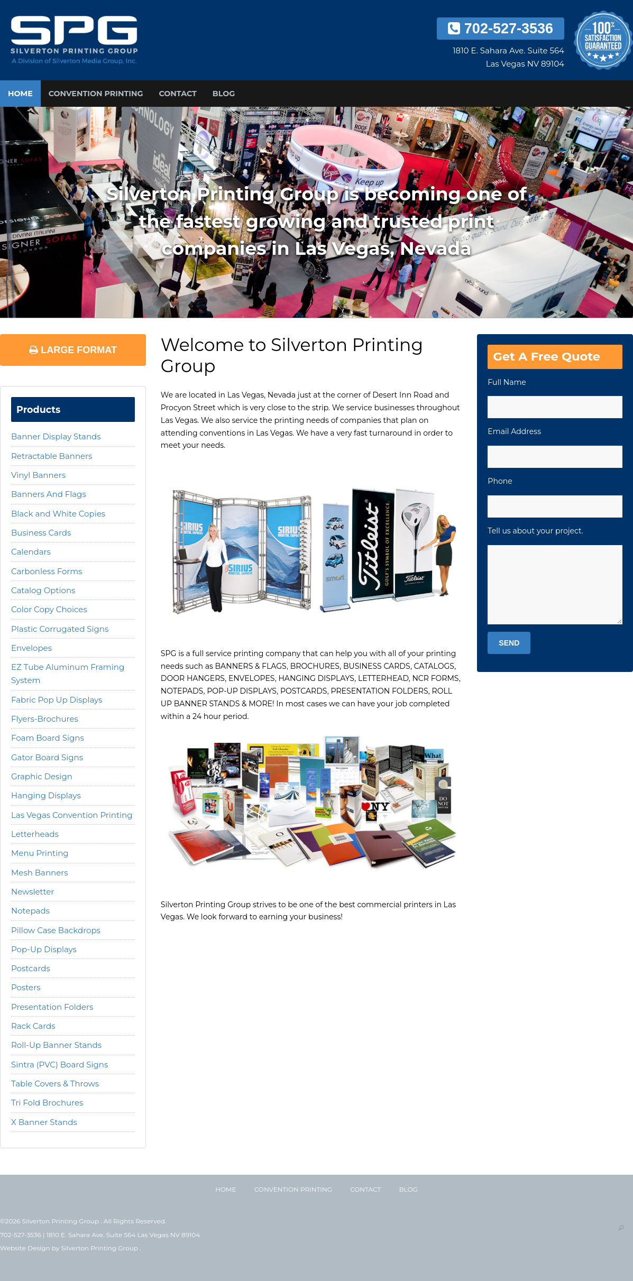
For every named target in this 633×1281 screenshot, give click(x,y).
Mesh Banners (39, 873)
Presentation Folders (52, 1007)
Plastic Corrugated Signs (59, 629)
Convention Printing (96, 93)
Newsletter (32, 892)
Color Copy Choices (49, 609)
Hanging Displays (46, 795)
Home (20, 93)
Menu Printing (40, 853)
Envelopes (31, 648)
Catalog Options (43, 590)
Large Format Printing (73, 355)
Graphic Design (41, 776)
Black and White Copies (58, 514)
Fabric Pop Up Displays (56, 700)
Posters (25, 987)
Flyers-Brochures (44, 719)
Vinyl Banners (38, 475)
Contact (177, 93)
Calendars (31, 552)
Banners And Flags (48, 494)
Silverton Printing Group (100, 1248)
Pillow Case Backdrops (55, 930)
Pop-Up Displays (44, 949)
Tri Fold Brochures (47, 1103)
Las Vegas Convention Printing (71, 815)
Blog (224, 93)
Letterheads (35, 834)
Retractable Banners (51, 456)
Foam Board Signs (47, 738)
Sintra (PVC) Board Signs (59, 1064)
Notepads (30, 911)
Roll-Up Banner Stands (56, 1045)
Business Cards (41, 533)
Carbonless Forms (46, 571)
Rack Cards (33, 1026)
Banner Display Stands (56, 436)
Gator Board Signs (47, 757)
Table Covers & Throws (55, 1084)
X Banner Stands (44, 1122)
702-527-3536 (500, 28)
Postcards (30, 968)
